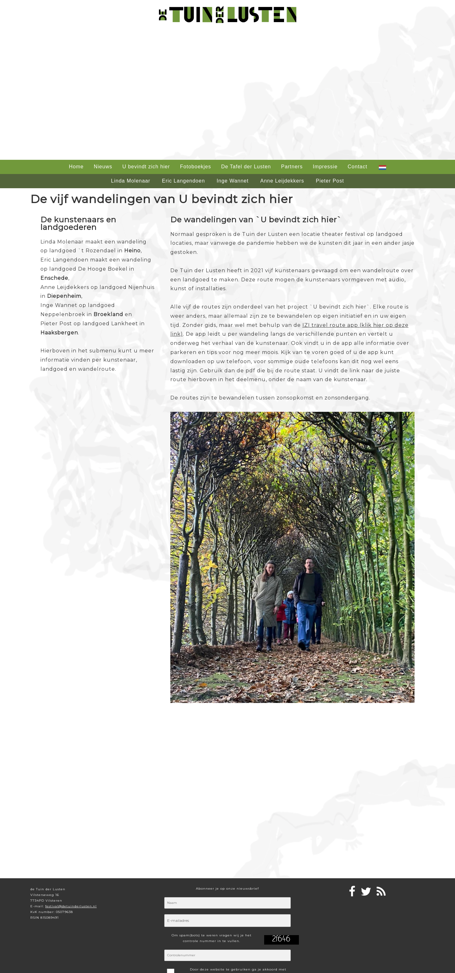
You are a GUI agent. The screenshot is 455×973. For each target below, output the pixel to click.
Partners (291, 166)
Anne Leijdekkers (282, 180)
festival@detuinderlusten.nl (71, 906)
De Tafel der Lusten (246, 166)
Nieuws (103, 166)
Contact (357, 166)
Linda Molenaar (130, 180)
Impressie (325, 166)
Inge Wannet (233, 180)
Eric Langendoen (183, 180)
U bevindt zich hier (146, 166)
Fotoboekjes (195, 166)
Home (76, 166)
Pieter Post (330, 180)
